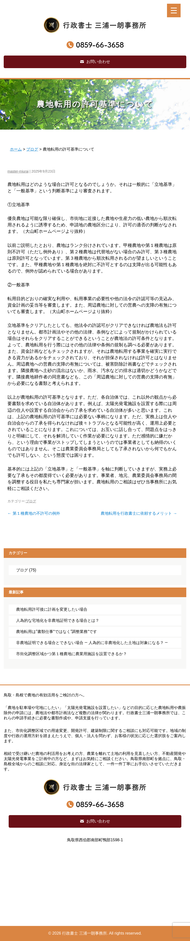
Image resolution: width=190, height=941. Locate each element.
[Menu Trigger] (174, 10)
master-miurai (18, 171)
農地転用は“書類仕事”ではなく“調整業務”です (56, 631)
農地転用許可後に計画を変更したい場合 (51, 609)
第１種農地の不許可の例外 (33, 513)
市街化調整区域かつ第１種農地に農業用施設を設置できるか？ (71, 653)
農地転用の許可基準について (95, 104)
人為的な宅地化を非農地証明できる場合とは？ (57, 620)
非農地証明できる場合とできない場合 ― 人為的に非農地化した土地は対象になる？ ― (92, 642)
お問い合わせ (98, 61)
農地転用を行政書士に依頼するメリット (139, 513)
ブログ (31, 501)
